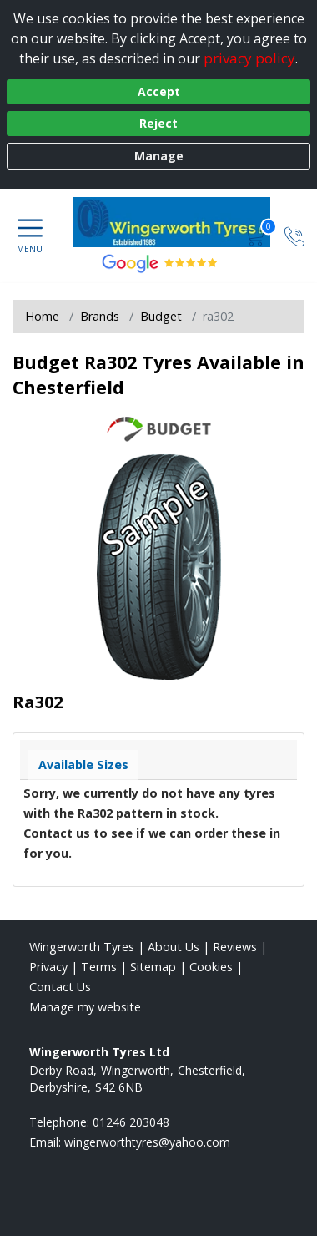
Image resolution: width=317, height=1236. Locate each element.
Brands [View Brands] (99, 316)
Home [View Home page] (42, 316)
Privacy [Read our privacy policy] (48, 967)
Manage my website (85, 1007)
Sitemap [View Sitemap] (153, 967)
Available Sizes (83, 764)
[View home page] (180, 222)
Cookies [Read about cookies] (211, 967)
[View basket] (256, 235)
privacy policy (249, 58)
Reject (158, 123)
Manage (159, 156)
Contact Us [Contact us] (60, 987)
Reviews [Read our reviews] (235, 947)
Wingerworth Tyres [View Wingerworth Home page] (81, 947)
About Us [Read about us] (173, 947)
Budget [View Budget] (161, 316)
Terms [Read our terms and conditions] (99, 967)
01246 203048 (131, 1122)
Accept (159, 91)
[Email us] (147, 1142)
